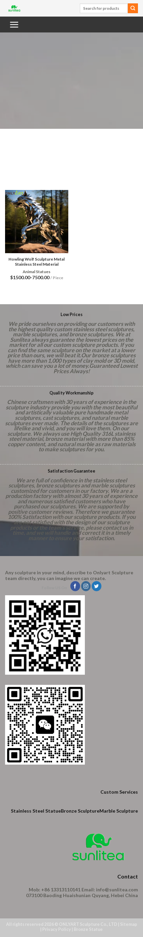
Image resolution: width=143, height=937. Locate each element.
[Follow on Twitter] (96, 586)
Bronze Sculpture (80, 811)
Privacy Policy (56, 929)
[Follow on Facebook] (75, 586)
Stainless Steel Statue (36, 811)
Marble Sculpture (118, 811)
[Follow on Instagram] (86, 586)
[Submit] (133, 8)
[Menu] (14, 24)
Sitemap (128, 924)
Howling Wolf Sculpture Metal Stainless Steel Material (36, 262)
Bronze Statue (88, 929)
